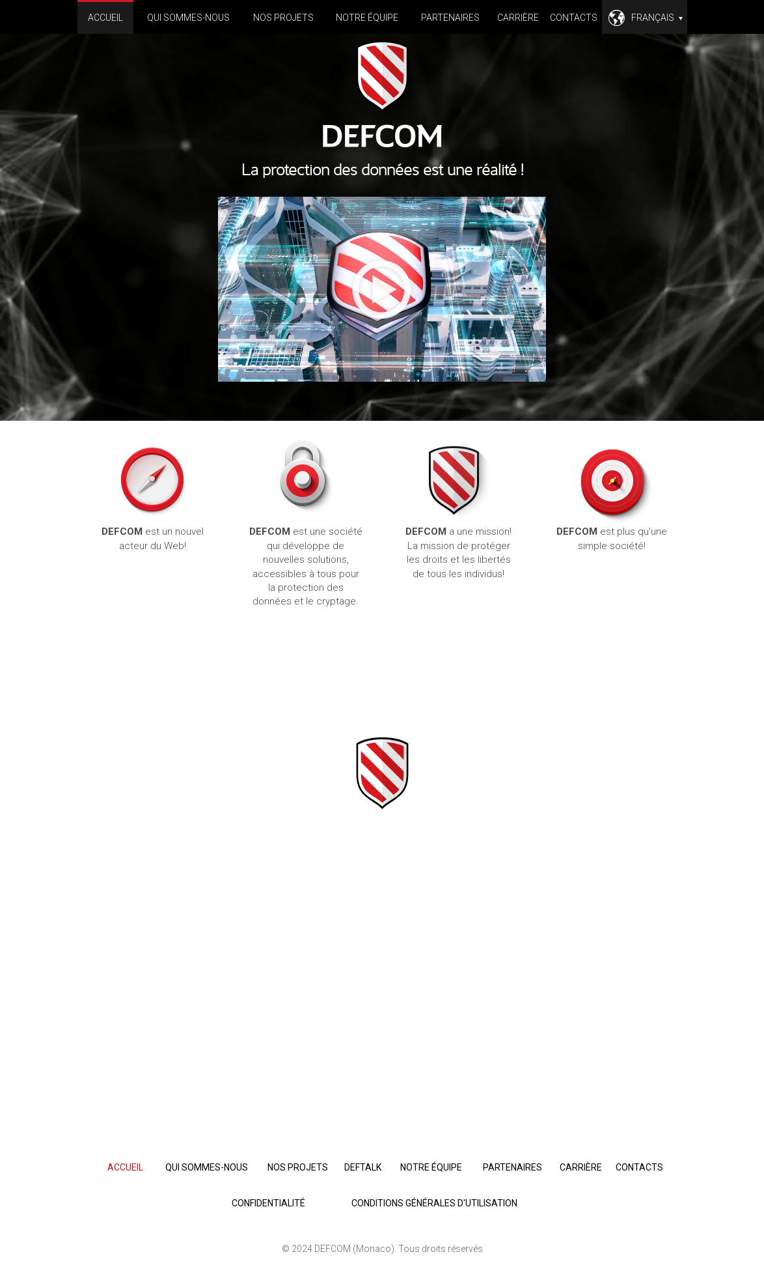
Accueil (105, 17)
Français (657, 17)
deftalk (362, 1167)
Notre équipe (367, 17)
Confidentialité (268, 1203)
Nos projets (283, 17)
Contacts (573, 17)
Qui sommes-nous (188, 17)
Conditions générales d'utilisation (434, 1203)
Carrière (518, 17)
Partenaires (450, 17)
